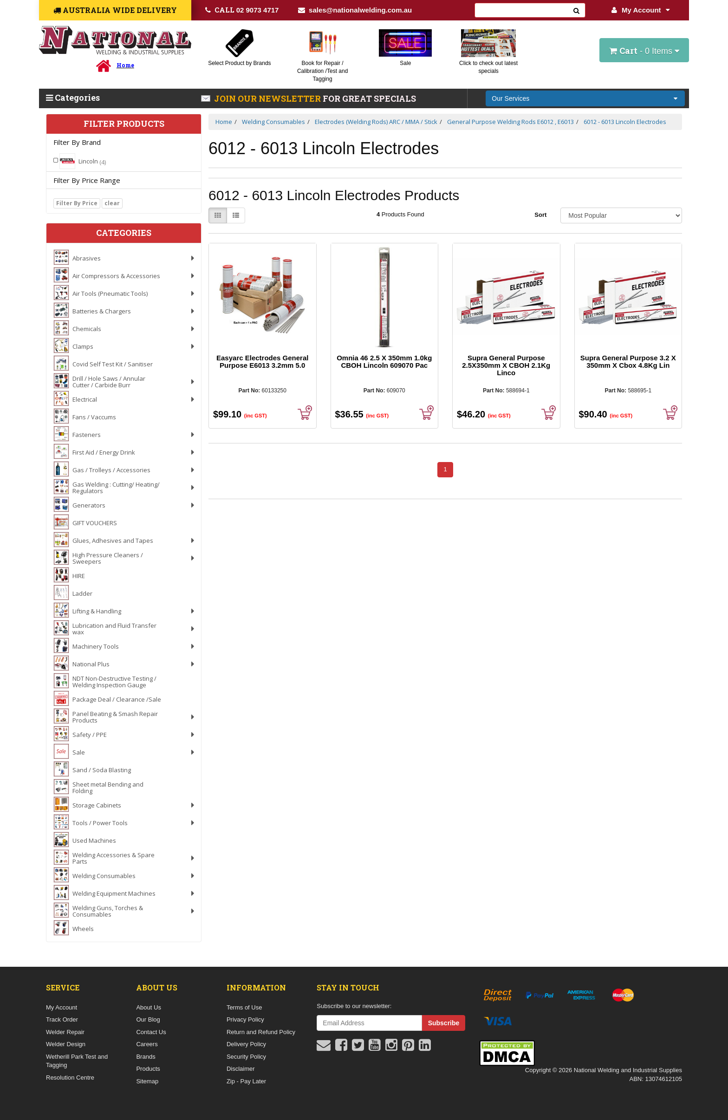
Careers (146, 1044)
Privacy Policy (245, 1019)
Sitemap (147, 1081)
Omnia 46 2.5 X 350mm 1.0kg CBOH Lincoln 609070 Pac (384, 361)
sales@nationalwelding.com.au (355, 10)
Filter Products (124, 124)
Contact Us (151, 1032)
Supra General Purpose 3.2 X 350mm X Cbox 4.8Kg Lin (628, 361)
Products (148, 1068)
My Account (640, 10)
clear (112, 203)
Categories (73, 97)
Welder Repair (65, 1032)
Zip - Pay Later (246, 1081)
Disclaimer (241, 1068)
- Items (644, 50)
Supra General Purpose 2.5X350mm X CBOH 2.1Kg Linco (506, 365)
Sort (540, 214)
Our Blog (148, 1019)
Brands (145, 1056)
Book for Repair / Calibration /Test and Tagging (322, 71)
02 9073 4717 (242, 9)
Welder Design (65, 1044)
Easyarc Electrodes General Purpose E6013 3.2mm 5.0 (262, 361)
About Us (148, 1007)
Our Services (510, 98)
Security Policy (246, 1056)
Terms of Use (244, 1007)
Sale (405, 63)
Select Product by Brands (239, 63)
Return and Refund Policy (261, 1032)
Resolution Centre (70, 1077)
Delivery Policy (246, 1044)
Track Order (62, 1019)
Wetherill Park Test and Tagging (77, 1061)
